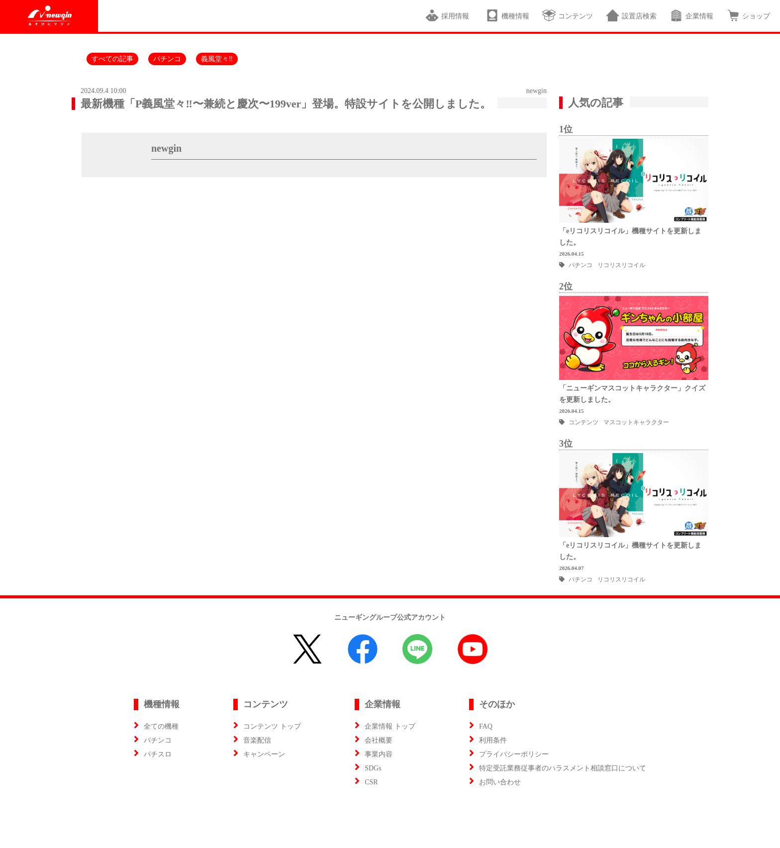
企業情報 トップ (390, 726)
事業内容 (378, 754)
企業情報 (691, 15)
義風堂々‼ (217, 59)
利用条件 (493, 740)
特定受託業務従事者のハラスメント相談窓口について (562, 768)
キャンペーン (264, 754)
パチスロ (158, 754)
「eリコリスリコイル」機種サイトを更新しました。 (630, 236)
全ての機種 (161, 726)
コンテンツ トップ (272, 726)
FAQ (485, 726)
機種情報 (507, 15)
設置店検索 (631, 15)
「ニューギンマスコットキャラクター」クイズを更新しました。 (632, 393)
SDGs (373, 768)
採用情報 (449, 15)
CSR (371, 782)
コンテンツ (567, 15)
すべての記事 (112, 59)
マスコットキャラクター (636, 422)
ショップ (748, 15)
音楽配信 (257, 740)
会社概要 (378, 740)
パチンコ (167, 59)
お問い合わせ (500, 782)
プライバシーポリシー (514, 754)
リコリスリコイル (621, 265)
